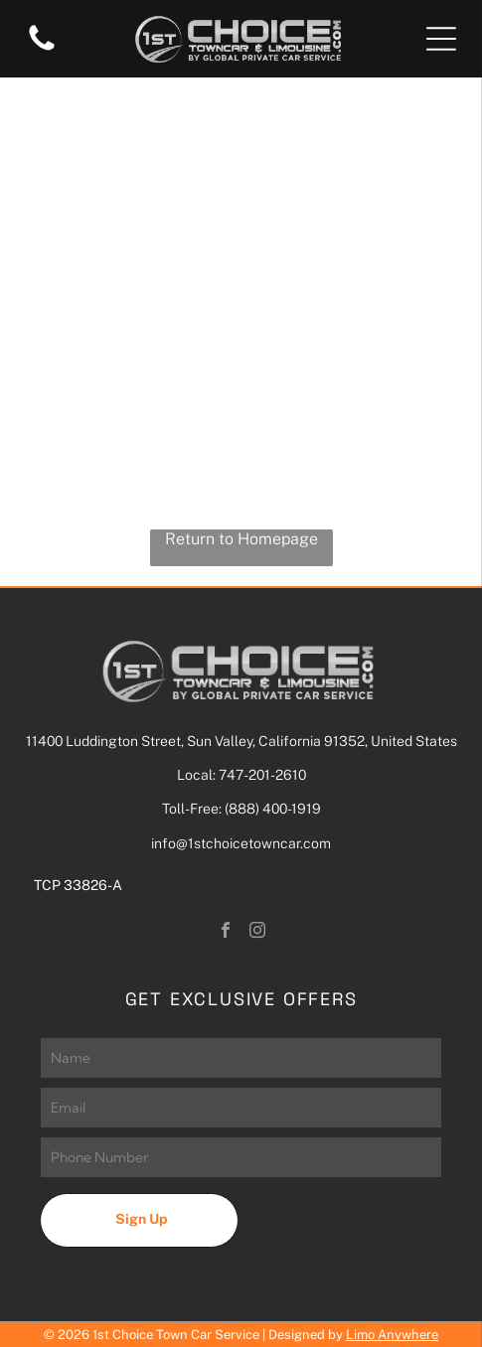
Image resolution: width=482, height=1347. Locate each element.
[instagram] (257, 932)
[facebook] (226, 932)
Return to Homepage (241, 538)
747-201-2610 (262, 775)
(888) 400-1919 (273, 809)
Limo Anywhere (392, 1334)
